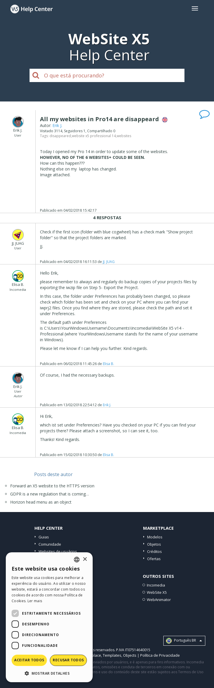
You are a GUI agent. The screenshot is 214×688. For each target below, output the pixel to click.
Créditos (154, 551)
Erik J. (57, 125)
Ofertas (154, 558)
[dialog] (49, 617)
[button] (49, 673)
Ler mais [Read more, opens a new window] (35, 600)
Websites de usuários (58, 551)
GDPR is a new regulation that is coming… (49, 494)
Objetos (154, 544)
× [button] (85, 559)
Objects (129, 655)
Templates (112, 655)
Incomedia (156, 585)
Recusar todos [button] (68, 660)
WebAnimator (159, 599)
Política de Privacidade (160, 655)
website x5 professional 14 (94, 135)
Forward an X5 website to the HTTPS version (52, 486)
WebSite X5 (157, 592)
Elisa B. (108, 363)
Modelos (154, 537)
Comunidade (50, 544)
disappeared (60, 135)
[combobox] (77, 559)
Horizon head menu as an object (41, 502)
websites (124, 135)
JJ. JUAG (109, 261)
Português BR (184, 641)
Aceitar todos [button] (29, 660)
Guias (44, 537)
